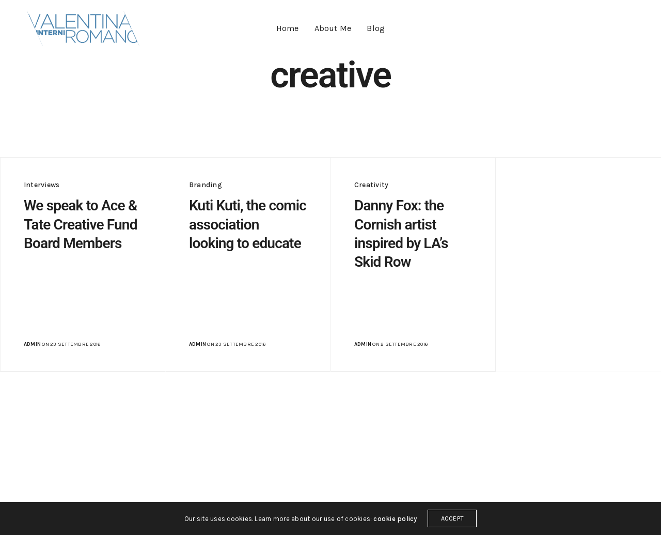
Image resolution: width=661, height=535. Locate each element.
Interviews (41, 184)
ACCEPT (452, 518)
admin (32, 344)
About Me (333, 28)
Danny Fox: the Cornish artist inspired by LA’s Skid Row (401, 233)
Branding (205, 184)
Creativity (371, 184)
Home (287, 28)
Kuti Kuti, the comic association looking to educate (247, 224)
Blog (376, 28)
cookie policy (395, 519)
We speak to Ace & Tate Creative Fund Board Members (80, 224)
